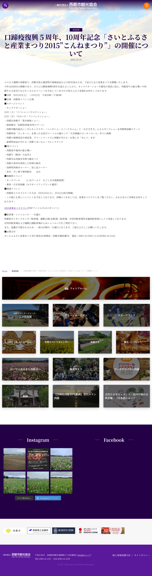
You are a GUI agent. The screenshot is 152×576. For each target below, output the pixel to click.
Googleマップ (83, 555)
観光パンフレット (133, 342)
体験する (94, 342)
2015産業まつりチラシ (15, 208)
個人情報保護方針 (121, 555)
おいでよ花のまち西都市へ (25, 369)
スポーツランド (127, 315)
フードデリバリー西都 (126, 369)
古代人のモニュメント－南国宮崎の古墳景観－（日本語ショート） (126, 396)
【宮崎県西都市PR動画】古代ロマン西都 (75, 396)
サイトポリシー (142, 555)
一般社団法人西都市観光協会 (76, 6)
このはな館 (25, 315)
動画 (25, 396)
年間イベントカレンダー (57, 342)
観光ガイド (76, 369)
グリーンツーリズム (76, 315)
